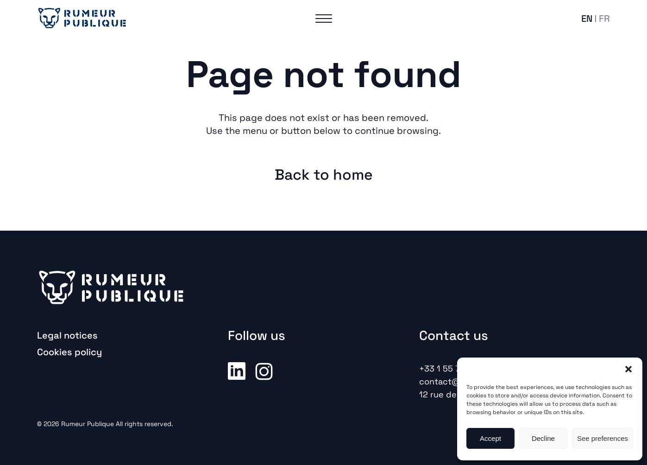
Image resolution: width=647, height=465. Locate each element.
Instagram (264, 370)
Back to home (324, 174)
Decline (543, 438)
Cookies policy (69, 352)
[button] (628, 369)
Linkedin (236, 370)
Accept (490, 438)
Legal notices (67, 335)
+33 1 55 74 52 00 (454, 368)
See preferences (602, 438)
